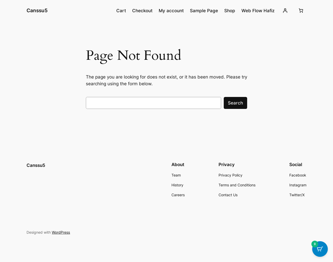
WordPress (61, 232)
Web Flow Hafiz (257, 10)
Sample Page (204, 10)
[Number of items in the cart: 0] (301, 10)
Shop (229, 10)
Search (235, 103)
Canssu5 (37, 10)
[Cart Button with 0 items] (320, 249)
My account (171, 10)
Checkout (142, 10)
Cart (121, 10)
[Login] (284, 10)
